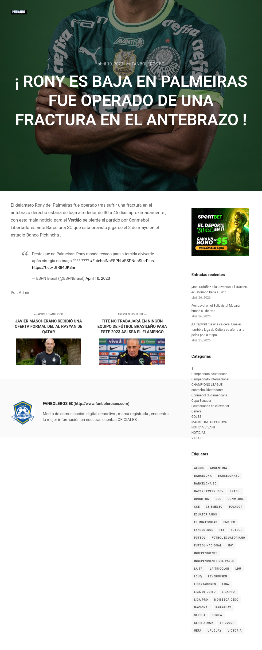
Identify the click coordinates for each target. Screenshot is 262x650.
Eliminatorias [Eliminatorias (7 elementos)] (205, 522)
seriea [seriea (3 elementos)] (217, 615)
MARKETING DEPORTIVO (209, 422)
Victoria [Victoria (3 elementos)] (235, 630)
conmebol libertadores (207, 390)
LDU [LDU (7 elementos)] (238, 568)
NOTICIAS (198, 433)
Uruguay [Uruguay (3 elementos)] (214, 630)
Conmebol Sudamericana (209, 395)
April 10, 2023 (97, 278)
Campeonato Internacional (210, 379)
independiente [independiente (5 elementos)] (206, 553)
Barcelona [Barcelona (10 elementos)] (203, 475)
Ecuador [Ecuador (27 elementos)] (236, 506)
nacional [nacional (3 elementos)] (201, 607)
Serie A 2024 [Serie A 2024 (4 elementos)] (204, 622)
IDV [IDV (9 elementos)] (230, 545)
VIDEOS (196, 438)
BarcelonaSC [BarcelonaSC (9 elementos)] (229, 475)
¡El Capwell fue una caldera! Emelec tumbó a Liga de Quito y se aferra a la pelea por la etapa (217, 329)
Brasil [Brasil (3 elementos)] (235, 491)
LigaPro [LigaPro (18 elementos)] (228, 591)
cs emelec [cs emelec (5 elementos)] (214, 506)
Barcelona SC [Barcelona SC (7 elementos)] (205, 483)
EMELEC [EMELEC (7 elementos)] (229, 522)
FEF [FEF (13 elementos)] (222, 530)
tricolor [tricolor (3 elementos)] (227, 622)
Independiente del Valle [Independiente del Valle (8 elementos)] (214, 561)
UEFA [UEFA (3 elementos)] (198, 630)
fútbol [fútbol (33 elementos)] (200, 537)
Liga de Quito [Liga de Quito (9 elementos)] (205, 591)
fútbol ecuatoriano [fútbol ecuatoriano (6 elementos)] (228, 537)
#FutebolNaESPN (105, 260)
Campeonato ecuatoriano (209, 374)
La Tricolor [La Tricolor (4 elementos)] (219, 568)
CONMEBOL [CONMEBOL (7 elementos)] (236, 499)
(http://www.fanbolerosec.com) (101, 403)
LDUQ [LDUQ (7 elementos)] (198, 576)
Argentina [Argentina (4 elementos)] (218, 468)
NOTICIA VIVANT (203, 427)
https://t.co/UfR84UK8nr (53, 267)
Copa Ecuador (201, 401)
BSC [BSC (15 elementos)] (218, 499)
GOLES (196, 417)
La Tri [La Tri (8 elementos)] (199, 568)
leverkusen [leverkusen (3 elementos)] (217, 576)
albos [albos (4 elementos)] (199, 468)
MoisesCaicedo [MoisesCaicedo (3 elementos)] (226, 599)
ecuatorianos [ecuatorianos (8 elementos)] (205, 514)
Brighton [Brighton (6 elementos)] (201, 499)
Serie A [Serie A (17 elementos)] (200, 615)
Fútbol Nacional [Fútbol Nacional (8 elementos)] (208, 545)
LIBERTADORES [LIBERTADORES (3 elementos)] (205, 584)
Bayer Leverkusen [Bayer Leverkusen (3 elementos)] (209, 491)
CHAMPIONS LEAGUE (206, 385)
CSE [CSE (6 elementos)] (197, 506)
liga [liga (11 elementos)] (225, 584)
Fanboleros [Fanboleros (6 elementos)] (203, 530)
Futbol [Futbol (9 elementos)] (236, 530)
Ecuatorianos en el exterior (210, 406)
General (196, 411)
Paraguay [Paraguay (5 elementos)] (223, 607)
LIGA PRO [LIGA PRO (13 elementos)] (201, 599)
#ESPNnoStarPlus (138, 260)
